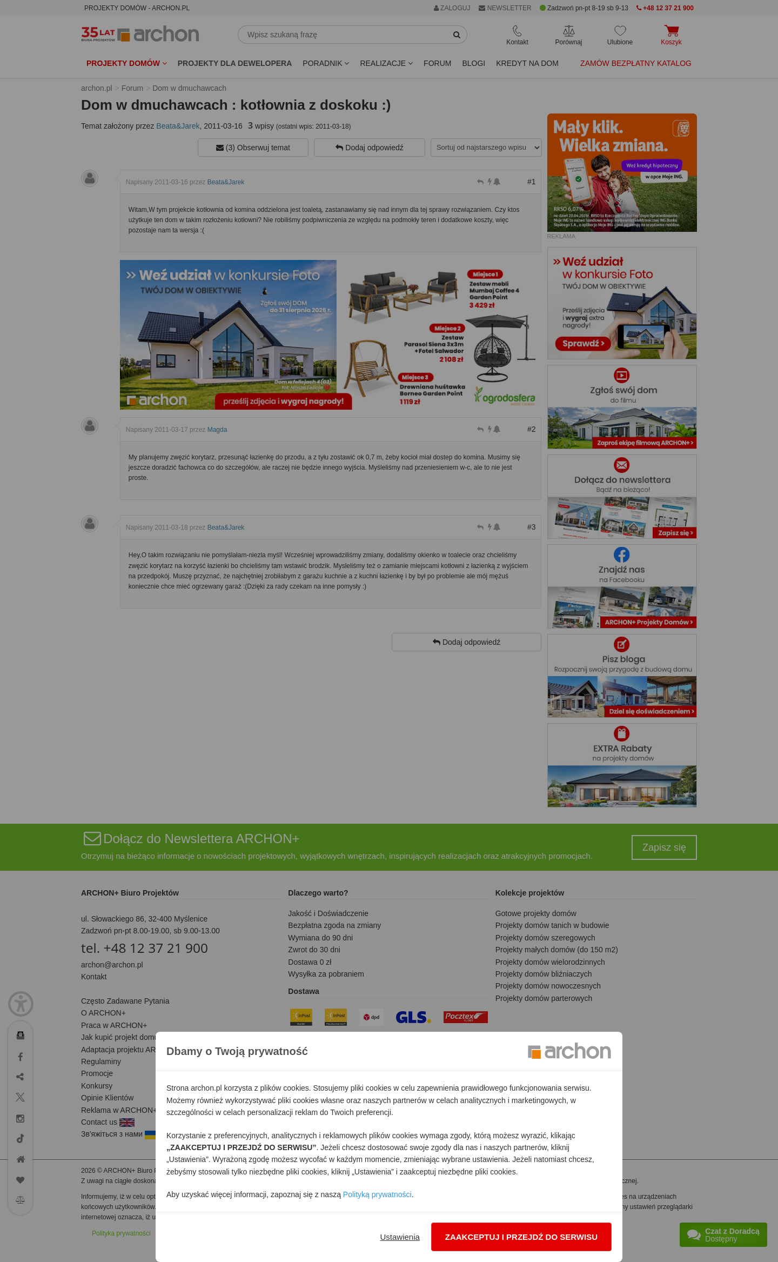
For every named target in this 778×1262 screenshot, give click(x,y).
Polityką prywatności (377, 1194)
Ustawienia (399, 1236)
